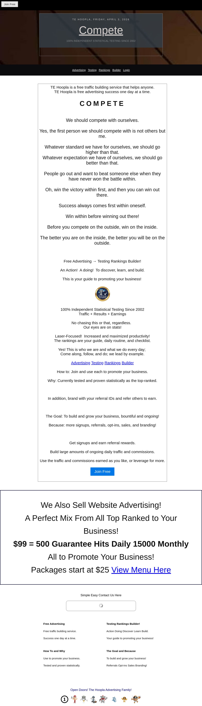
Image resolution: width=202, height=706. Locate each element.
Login (126, 69)
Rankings (104, 69)
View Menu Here (141, 569)
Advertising (79, 69)
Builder (116, 69)
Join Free (9, 4)
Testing (92, 69)
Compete (101, 30)
